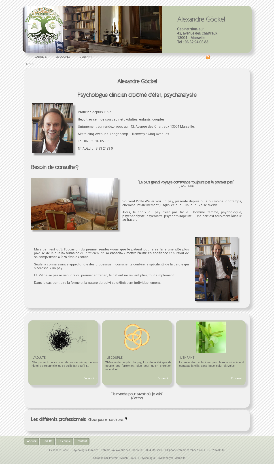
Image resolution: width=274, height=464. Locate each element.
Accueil (29, 64)
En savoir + (90, 378)
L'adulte (40, 56)
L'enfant (85, 56)
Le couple (63, 56)
